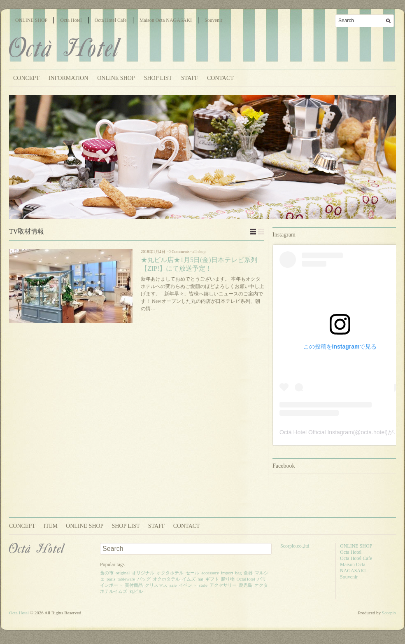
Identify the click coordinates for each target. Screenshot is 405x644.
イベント (188, 585)
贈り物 (228, 578)
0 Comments (179, 251)
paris (111, 578)
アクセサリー (223, 585)
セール (192, 572)
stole (203, 585)
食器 (248, 572)
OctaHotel (246, 578)
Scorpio (389, 612)
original (123, 572)
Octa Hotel (70, 20)
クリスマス (156, 585)
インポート (111, 585)
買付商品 (134, 585)
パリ (261, 578)
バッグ (144, 578)
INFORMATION (68, 78)
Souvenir (213, 20)
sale (173, 585)
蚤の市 (107, 572)
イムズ (189, 578)
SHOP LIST (158, 78)
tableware (126, 578)
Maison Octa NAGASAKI (166, 20)
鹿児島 (245, 585)
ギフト (212, 578)
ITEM (51, 526)
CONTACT (220, 78)
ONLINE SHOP (31, 20)
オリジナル (143, 572)
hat (200, 578)
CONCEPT (26, 78)
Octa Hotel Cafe (111, 20)
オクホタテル (166, 578)
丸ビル (136, 591)
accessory (210, 572)
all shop (199, 251)
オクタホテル (170, 572)
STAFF (189, 78)
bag (238, 572)
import (227, 572)
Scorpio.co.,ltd (294, 546)
